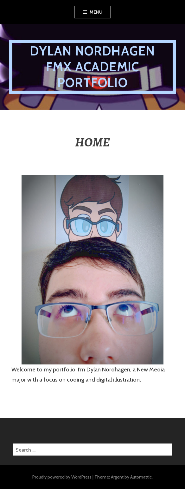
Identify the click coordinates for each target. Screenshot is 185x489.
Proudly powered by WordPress (62, 477)
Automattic (141, 477)
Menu (96, 12)
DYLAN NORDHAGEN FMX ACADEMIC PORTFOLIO (92, 66)
